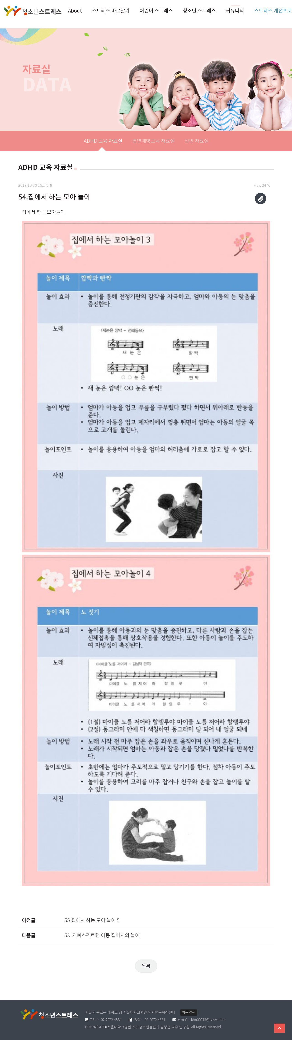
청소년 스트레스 (199, 11)
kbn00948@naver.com (208, 1020)
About (75, 11)
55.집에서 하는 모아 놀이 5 (92, 920)
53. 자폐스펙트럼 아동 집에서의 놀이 (102, 935)
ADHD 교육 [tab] (103, 141)
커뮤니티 (235, 11)
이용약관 (189, 1012)
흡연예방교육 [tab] (153, 141)
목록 (146, 966)
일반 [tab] (197, 141)
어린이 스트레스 (156, 11)
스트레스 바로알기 (111, 11)
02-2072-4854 (103, 1020)
